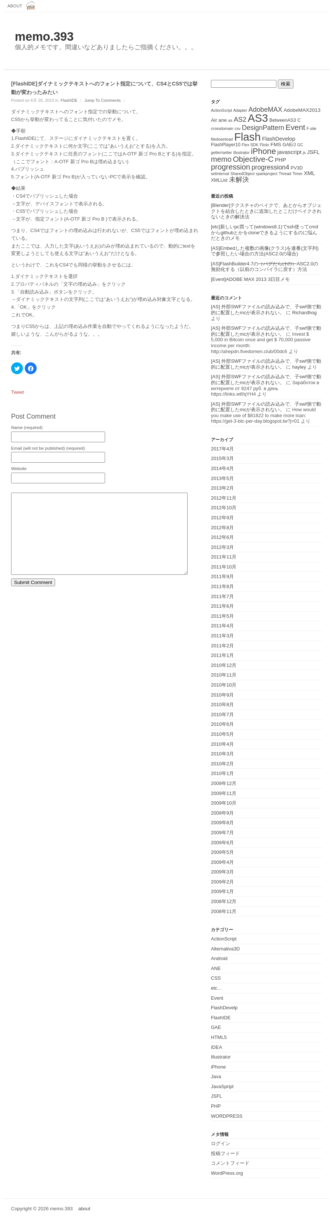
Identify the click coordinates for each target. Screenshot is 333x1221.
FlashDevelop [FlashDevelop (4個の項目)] (278, 139)
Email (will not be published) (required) (48, 448)
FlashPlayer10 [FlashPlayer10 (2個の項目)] (225, 144)
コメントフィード (230, 1163)
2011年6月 (222, 606)
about (14, 5)
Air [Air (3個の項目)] (214, 120)
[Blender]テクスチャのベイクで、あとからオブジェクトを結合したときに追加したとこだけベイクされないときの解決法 (266, 210)
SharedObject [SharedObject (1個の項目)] (243, 173)
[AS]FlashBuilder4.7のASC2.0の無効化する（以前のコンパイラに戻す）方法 (264, 266)
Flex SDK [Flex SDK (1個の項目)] (250, 144)
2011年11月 (223, 557)
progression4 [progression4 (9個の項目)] (270, 167)
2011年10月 (223, 567)
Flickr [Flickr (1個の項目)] (264, 144)
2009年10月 (223, 803)
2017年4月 (222, 449)
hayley (299, 367)
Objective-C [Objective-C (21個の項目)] (253, 159)
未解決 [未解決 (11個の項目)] (239, 179)
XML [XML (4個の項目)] (309, 173)
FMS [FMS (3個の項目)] (275, 144)
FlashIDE (69, 100)
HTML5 (219, 1037)
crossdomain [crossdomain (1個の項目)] (222, 128)
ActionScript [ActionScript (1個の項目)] (221, 110)
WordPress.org (227, 1173)
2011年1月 (222, 655)
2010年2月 (222, 764)
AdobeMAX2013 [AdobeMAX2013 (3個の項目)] (302, 110)
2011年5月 (222, 616)
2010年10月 (223, 685)
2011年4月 (222, 625)
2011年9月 (222, 576)
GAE (216, 1027)
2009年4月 (222, 862)
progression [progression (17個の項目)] (230, 167)
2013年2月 (222, 488)
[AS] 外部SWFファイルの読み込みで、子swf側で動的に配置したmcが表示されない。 (266, 309)
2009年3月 (222, 872)
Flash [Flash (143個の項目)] (247, 137)
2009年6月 (222, 842)
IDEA (216, 1047)
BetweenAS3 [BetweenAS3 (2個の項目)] (282, 120)
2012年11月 (223, 498)
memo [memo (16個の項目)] (221, 159)
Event (217, 998)
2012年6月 (222, 537)
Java (216, 1076)
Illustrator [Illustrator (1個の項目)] (241, 152)
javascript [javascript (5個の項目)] (289, 152)
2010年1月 (222, 773)
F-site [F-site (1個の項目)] (311, 128)
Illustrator (221, 1057)
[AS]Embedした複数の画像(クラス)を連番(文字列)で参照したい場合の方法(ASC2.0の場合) (265, 251)
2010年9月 (222, 695)
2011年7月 (222, 596)
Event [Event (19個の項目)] (295, 127)
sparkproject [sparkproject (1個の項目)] (267, 173)
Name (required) (27, 427)
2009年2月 (222, 882)
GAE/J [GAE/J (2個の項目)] (289, 144)
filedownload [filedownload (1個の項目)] (222, 139)
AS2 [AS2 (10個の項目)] (240, 119)
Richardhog (304, 312)
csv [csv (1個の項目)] (237, 128)
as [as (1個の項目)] (230, 120)
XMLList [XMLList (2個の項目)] (219, 180)
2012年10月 (223, 507)
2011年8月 (222, 586)
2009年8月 (222, 822)
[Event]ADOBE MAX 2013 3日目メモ (250, 279)
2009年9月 (222, 813)
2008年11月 (223, 911)
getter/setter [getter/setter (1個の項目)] (221, 152)
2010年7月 (222, 714)
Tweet (17, 392)
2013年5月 (222, 478)
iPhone (218, 1067)
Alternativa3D (225, 949)
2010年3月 (222, 754)
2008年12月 (223, 901)
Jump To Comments (102, 100)
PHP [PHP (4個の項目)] (280, 160)
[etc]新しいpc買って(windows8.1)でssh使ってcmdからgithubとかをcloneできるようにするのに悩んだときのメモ (264, 232)
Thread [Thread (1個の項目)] (285, 173)
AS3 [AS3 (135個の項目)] (258, 118)
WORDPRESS (226, 1116)
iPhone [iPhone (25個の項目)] (263, 151)
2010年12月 (223, 665)
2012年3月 (222, 547)
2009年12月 (223, 783)
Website (19, 468)
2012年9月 (222, 517)
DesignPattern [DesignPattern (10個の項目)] (263, 127)
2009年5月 (222, 852)
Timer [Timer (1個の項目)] (298, 173)
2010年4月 (222, 744)
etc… (216, 988)
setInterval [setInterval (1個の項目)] (220, 173)
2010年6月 (222, 724)
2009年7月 (222, 832)
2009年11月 (223, 793)
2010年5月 (222, 734)
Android (219, 958)
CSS (216, 978)
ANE (216, 968)
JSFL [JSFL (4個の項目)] (313, 152)
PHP (216, 1106)
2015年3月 (222, 458)
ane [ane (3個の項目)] (222, 120)
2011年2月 (222, 645)
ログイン (220, 1143)
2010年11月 (223, 675)
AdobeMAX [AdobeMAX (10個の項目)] (265, 109)
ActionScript (223, 939)
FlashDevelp (224, 1007)
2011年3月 (222, 635)
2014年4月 (222, 468)
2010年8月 (222, 704)
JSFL (216, 1096)
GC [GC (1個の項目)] (300, 144)
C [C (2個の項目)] (299, 120)
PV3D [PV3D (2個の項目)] (297, 168)
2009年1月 (222, 891)
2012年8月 (222, 527)
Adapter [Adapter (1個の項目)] (240, 110)
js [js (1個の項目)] (304, 152)
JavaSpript (222, 1086)
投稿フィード (225, 1153)
